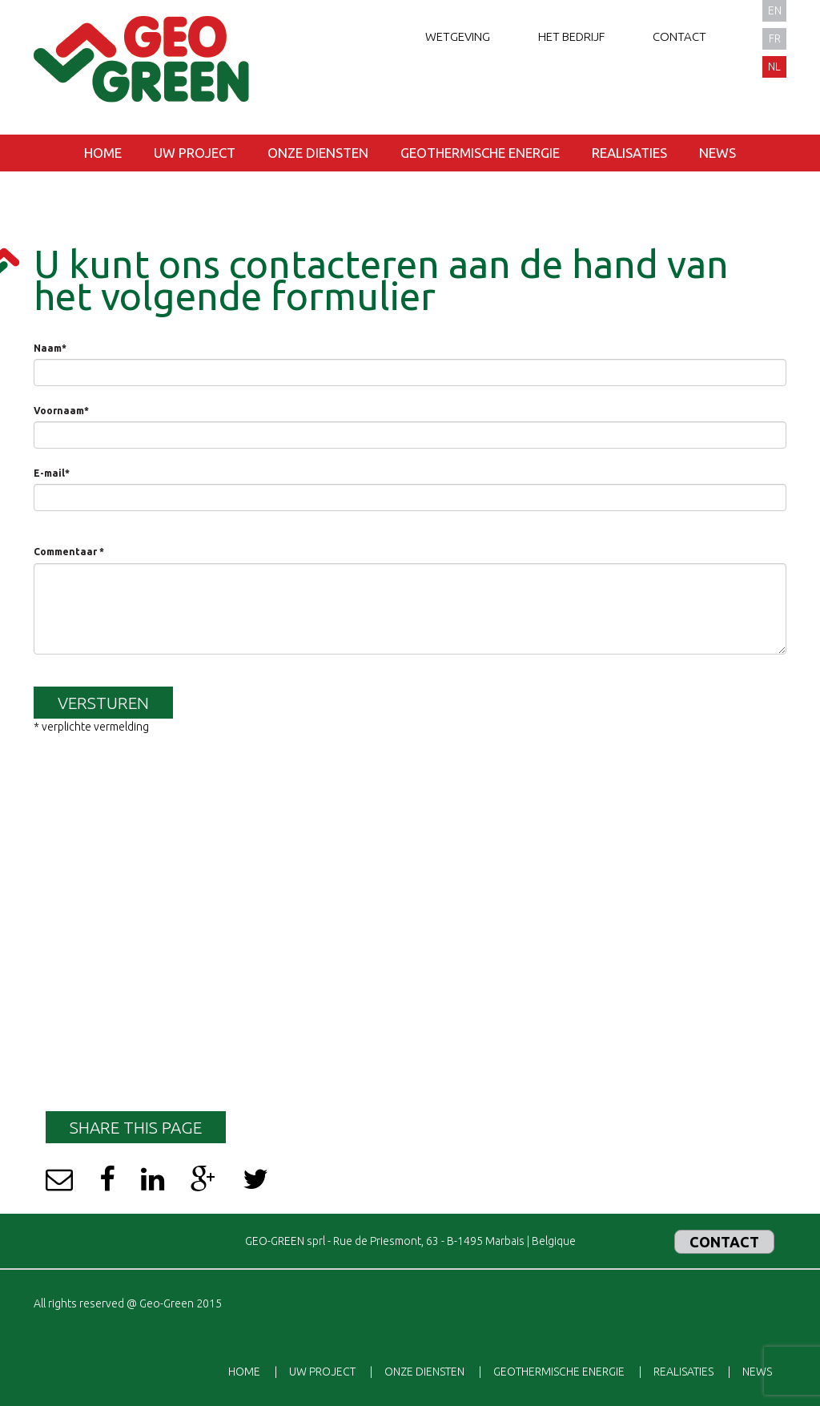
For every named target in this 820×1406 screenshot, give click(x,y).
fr (775, 38)
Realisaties (629, 152)
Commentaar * (69, 551)
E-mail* (52, 473)
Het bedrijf (571, 36)
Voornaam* (61, 410)
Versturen (103, 702)
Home (103, 152)
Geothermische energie (480, 152)
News (717, 152)
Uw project (194, 152)
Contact (679, 36)
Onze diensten (317, 152)
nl (774, 66)
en (775, 10)
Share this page (136, 1127)
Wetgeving (457, 36)
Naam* (50, 348)
